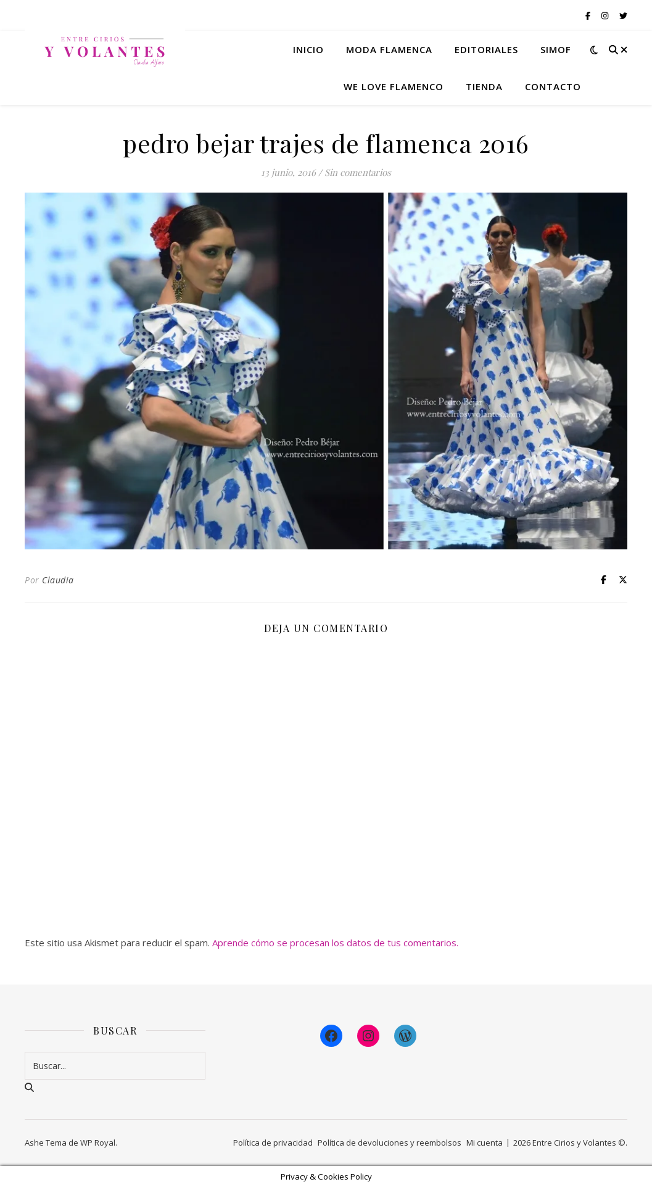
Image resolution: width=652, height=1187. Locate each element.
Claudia (58, 580)
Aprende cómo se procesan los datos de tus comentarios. (335, 942)
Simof (555, 49)
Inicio (308, 49)
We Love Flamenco (394, 86)
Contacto (553, 86)
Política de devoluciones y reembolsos (389, 1142)
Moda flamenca (389, 49)
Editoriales (486, 49)
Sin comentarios (357, 172)
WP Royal (97, 1142)
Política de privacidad (273, 1142)
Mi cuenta (484, 1142)
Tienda (484, 86)
